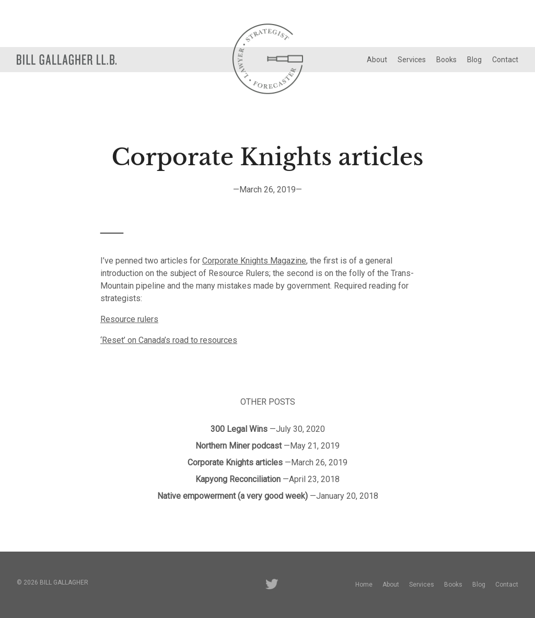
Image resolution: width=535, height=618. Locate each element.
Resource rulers (129, 319)
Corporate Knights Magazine (254, 261)
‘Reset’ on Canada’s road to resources (168, 340)
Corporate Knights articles (235, 462)
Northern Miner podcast (238, 446)
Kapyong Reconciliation (238, 479)
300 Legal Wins (239, 429)
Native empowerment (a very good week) (232, 496)
